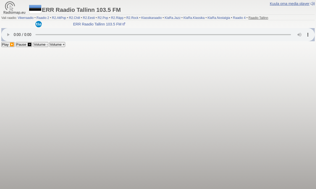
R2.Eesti (89, 18)
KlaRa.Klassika (194, 18)
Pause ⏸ (24, 44)
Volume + (57, 44)
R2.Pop (103, 18)
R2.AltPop (59, 18)
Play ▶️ (8, 44)
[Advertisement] (158, 86)
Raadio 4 (239, 18)
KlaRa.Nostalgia (219, 18)
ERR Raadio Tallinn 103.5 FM (100, 24)
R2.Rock (132, 18)
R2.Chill (74, 18)
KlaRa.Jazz (173, 18)
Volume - (41, 44)
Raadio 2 (43, 18)
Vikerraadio (25, 18)
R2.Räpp (117, 18)
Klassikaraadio (151, 18)
